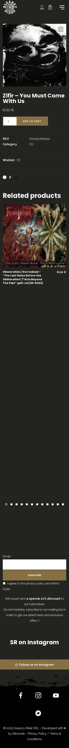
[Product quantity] (10, 121)
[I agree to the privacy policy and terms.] (4, 583)
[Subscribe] (34, 575)
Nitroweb (18, 733)
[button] (60, 29)
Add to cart (32, 121)
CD (31, 144)
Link (6, 589)
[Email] (34, 564)
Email (7, 556)
